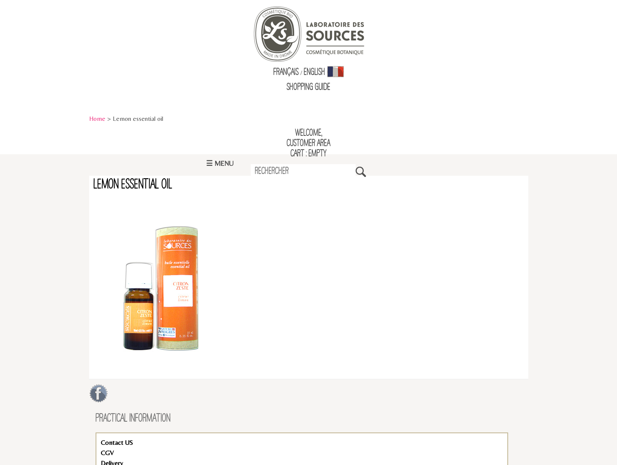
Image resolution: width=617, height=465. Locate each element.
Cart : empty (308, 154)
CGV (107, 453)
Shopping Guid (307, 87)
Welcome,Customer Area (308, 138)
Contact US (117, 442)
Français (286, 72)
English (314, 72)
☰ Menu (220, 163)
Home (97, 118)
